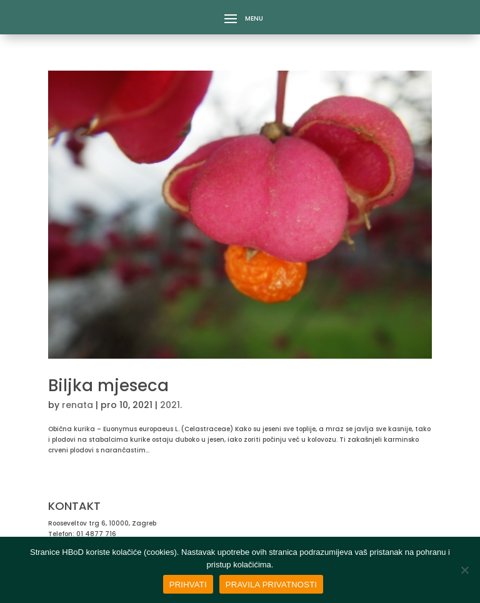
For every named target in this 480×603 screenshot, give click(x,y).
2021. (171, 405)
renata (77, 405)
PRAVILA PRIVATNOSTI (271, 584)
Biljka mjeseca (108, 385)
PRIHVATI (188, 584)
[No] (464, 570)
